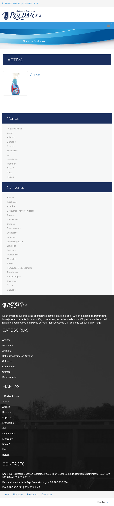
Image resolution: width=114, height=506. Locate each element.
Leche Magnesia (15, 241)
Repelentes (12, 272)
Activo (10, 133)
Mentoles (11, 259)
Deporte (11, 146)
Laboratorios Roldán (22, 15)
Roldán (10, 177)
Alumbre (11, 206)
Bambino (11, 142)
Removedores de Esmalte (19, 268)
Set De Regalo (14, 276)
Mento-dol (12, 164)
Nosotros (18, 494)
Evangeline (12, 150)
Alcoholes (12, 202)
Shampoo (12, 281)
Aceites (10, 197)
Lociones (11, 250)
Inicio (7, 494)
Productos (32, 494)
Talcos (10, 285)
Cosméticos (12, 219)
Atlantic (11, 137)
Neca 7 (10, 168)
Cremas (11, 224)
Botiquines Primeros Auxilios (20, 211)
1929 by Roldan (14, 128)
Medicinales (12, 254)
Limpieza (11, 246)
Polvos (10, 263)
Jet (8, 155)
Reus (9, 172)
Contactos (47, 494)
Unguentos (12, 290)
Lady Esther (12, 159)
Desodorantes (14, 228)
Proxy (109, 502)
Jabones (11, 237)
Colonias (11, 215)
